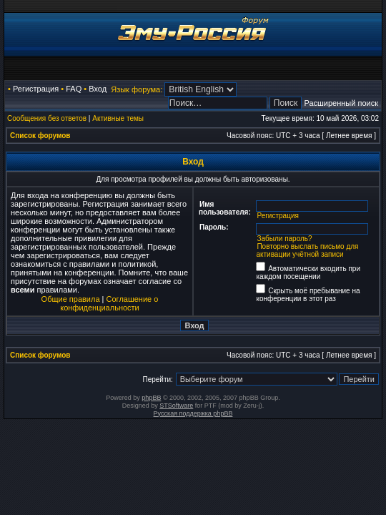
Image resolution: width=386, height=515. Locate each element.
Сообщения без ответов (46, 118)
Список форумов (40, 135)
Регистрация (36, 88)
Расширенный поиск (341, 103)
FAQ (73, 88)
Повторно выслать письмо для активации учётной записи (307, 250)
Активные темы (118, 118)
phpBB (151, 397)
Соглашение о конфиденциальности (109, 303)
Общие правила (70, 299)
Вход (98, 88)
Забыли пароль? (284, 238)
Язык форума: (136, 89)
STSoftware (176, 405)
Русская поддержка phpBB (193, 413)
